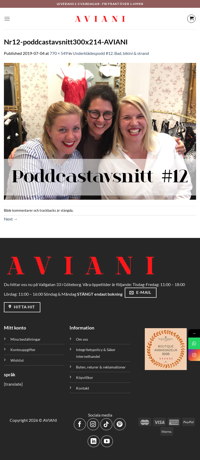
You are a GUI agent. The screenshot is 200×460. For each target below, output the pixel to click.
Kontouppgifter (23, 349)
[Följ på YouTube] (107, 441)
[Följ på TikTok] (106, 424)
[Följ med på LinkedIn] (94, 441)
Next (11, 218)
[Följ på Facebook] (80, 424)
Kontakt (82, 388)
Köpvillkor (84, 377)
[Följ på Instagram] (93, 424)
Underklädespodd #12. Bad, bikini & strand (111, 53)
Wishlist (17, 360)
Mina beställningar (25, 339)
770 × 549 (59, 53)
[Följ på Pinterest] (120, 424)
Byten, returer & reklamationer (101, 367)
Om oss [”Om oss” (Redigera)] (82, 339)
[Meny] (7, 18)
